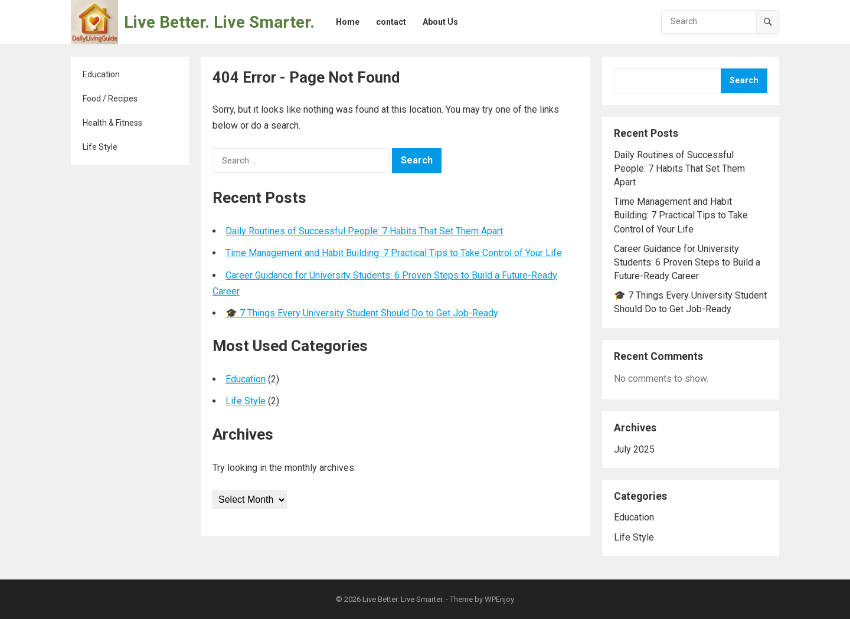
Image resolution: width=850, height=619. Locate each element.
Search (744, 81)
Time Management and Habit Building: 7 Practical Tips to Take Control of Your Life (393, 252)
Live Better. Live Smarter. (219, 22)
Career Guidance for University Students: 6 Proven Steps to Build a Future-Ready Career (687, 262)
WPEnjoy (499, 599)
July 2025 (634, 449)
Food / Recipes (110, 98)
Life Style (100, 147)
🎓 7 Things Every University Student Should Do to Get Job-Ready (361, 313)
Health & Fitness (112, 122)
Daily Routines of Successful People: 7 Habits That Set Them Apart (364, 231)
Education (101, 74)
